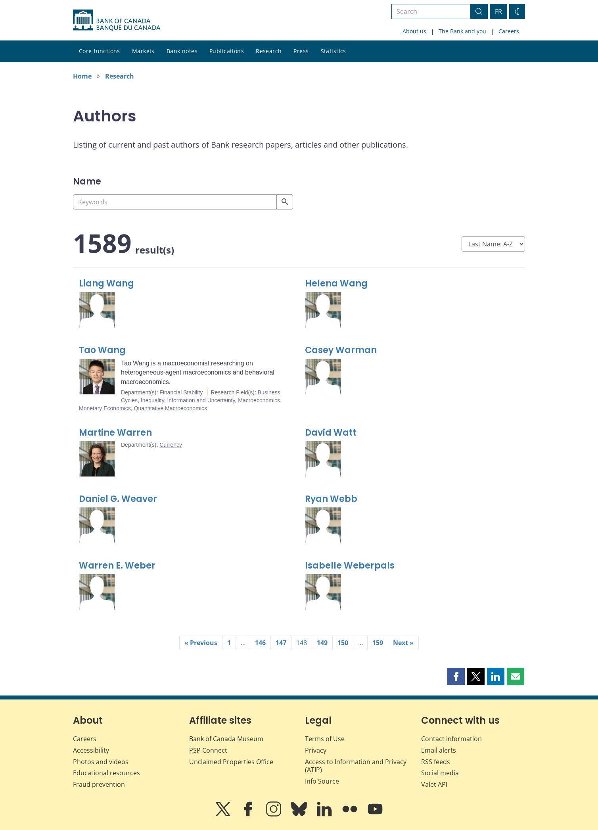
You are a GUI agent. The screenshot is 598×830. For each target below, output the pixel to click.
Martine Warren (115, 433)
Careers (508, 31)
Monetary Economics (105, 408)
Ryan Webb (331, 499)
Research (269, 51)
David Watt (330, 433)
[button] (456, 676)
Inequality (152, 400)
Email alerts (438, 750)
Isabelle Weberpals (350, 565)
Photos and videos (100, 761)
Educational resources (106, 773)
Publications (226, 51)
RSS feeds (435, 761)
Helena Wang (336, 283)
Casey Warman (341, 350)
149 (322, 642)
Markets (143, 51)
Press (301, 51)
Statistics (333, 51)
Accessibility (91, 750)
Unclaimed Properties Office (231, 761)
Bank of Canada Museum (226, 738)
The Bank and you (462, 31)
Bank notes (182, 51)
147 (281, 642)
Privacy (315, 750)
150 (342, 642)
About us (414, 31)
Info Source (322, 781)
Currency (170, 445)
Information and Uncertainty (201, 400)
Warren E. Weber (117, 565)
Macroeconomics (259, 400)
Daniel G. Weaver (118, 499)
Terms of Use (325, 738)
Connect (208, 750)
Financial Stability (181, 392)
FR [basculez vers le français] (498, 11)
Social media (440, 773)
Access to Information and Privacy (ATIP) (355, 765)
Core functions (99, 51)
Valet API (434, 784)
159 (377, 642)
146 (260, 642)
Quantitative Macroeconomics (170, 408)
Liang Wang (106, 283)
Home (82, 76)
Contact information (451, 738)
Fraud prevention (99, 784)
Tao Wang (102, 350)
